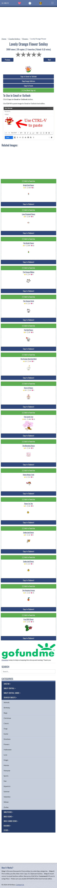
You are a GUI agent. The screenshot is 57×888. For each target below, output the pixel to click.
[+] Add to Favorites (28, 181)
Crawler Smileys (14, 39)
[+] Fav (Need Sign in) (28, 90)
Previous (7, 60)
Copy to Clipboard (28, 204)
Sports (6, 776)
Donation (5, 660)
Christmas (7, 718)
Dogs (6, 729)
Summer (7, 791)
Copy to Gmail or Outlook (28, 76)
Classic (6, 723)
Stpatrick (7, 786)
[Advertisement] (28, 21)
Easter (6, 734)
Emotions (7, 739)
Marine (6, 765)
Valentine (7, 797)
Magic (6, 760)
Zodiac (6, 807)
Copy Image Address (28, 81)
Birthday (7, 708)
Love (5, 755)
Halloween (7, 750)
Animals (6, 702)
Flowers (25, 39)
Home (4, 39)
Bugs (5, 713)
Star (5, 781)
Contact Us (20, 885)
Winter (6, 802)
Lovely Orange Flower (38, 39)
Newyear (7, 771)
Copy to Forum (28, 86)
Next (49, 60)
